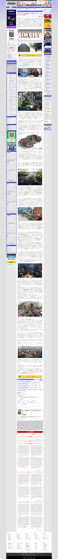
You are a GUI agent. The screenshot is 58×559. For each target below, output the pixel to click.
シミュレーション (29, 400)
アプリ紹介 (27, 547)
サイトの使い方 (16, 0)
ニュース (9, 55)
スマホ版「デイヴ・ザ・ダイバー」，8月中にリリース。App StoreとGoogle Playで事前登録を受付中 (48, 91)
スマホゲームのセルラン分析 (12, 86)
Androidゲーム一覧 (28, 550)
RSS (7, 0)
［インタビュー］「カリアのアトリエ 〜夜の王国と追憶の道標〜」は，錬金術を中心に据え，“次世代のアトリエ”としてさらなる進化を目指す (11, 223)
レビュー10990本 (9, 5)
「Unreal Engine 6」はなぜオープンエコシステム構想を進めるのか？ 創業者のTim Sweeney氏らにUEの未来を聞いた (11, 243)
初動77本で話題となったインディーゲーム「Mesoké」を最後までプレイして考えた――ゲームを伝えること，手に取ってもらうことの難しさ (11, 192)
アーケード (44, 543)
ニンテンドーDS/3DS (19, 543)
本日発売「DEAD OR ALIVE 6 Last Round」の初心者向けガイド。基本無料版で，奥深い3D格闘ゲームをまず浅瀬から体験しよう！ (11, 160)
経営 (28, 402)
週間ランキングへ (49, 93)
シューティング (45, 547)
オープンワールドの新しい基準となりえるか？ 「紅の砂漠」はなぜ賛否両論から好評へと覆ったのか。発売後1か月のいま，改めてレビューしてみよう (11, 202)
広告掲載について (10, 250)
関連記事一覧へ (41, 379)
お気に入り (42, 0)
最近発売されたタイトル (28, 8)
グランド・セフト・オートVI (48, 112)
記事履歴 (46, 0)
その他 (44, 549)
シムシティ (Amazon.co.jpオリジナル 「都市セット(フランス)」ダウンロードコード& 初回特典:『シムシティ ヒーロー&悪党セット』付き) (32, 410)
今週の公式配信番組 (11, 80)
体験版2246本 (14, 5)
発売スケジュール (10, 547)
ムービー (23, 8)
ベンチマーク (36, 548)
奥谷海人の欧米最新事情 (12, 74)
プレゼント (9, 119)
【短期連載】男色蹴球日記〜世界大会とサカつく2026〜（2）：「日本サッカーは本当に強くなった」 (36, 455)
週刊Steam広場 (11, 89)
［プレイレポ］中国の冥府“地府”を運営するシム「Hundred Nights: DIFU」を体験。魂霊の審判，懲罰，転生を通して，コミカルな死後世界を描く (36, 497)
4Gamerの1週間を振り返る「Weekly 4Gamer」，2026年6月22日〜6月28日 (22, 467)
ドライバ (36, 547)
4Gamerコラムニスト (11, 102)
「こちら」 (33, 554)
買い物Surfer (10, 107)
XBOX (13, 7)
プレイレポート (12, 8)
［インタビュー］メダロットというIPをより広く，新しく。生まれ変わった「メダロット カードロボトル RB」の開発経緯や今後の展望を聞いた (11, 233)
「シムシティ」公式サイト (30, 376)
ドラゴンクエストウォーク (48, 119)
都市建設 (31, 402)
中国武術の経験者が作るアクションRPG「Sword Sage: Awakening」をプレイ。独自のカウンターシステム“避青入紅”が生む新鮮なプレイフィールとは (36, 484)
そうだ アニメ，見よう (12, 92)
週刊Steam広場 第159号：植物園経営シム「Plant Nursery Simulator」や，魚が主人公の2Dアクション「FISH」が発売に (36, 467)
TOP (8, 7)
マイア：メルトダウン (48, 114)
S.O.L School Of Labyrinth (48, 116)
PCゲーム (17, 533)
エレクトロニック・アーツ (22, 402)
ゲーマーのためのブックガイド (12, 94)
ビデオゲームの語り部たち (12, 104)
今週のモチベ (10, 77)
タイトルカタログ (10, 548)
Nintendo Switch (10, 129)
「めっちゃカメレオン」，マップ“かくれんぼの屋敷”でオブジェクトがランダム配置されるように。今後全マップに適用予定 (48, 87)
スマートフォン (27, 543)
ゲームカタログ (34, 8)
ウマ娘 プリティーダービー (48, 105)
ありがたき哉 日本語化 (12, 108)
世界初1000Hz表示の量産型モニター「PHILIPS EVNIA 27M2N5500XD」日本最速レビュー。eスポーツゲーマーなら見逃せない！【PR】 (23, 497)
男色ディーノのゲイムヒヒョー (12, 83)
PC (10, 7)
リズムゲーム (45, 548)
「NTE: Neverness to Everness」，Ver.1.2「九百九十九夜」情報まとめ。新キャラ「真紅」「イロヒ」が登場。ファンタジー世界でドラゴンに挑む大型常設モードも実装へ (48, 72)
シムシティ (11, 37)
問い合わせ (20, 0)
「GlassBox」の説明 (20, 81)
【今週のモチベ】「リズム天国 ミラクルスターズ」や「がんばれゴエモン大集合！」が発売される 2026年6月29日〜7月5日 (23, 455)
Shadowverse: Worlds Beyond (48, 100)
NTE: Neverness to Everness (48, 109)
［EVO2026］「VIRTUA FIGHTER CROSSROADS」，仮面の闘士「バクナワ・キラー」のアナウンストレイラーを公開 (48, 65)
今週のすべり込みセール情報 (12, 88)
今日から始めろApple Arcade (12, 97)
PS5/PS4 (17, 7)
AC (37, 7)
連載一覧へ (14, 115)
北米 (35, 402)
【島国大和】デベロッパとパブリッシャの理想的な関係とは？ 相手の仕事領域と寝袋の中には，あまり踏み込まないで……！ (11, 180)
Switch (20, 7)
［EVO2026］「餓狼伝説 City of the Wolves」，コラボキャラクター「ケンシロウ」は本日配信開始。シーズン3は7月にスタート (48, 80)
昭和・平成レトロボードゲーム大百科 (12, 101)
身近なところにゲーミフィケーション (12, 110)
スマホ (23, 7)
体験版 (20, 8)
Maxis (9, 42)
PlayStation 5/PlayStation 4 (11, 128)
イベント (38, 402)
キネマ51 (10, 112)
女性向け (27, 7)
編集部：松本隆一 (40, 16)
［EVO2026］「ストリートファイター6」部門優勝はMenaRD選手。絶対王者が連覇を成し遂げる (48, 84)
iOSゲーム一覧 (28, 549)
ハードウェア (34, 7)
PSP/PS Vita (44, 533)
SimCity (34, 26)
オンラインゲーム (10, 534)
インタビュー (16, 8)
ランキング (49, 0)
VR (30, 7)
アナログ (41, 7)
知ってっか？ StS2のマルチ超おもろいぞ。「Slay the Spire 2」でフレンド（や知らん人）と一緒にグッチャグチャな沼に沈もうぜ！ (11, 212)
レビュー (8, 8)
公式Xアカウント (11, 0)
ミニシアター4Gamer (11, 105)
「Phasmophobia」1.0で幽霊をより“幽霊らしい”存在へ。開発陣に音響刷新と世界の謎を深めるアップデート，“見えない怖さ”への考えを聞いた (36, 526)
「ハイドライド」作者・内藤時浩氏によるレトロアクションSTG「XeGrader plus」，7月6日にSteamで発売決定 (48, 76)
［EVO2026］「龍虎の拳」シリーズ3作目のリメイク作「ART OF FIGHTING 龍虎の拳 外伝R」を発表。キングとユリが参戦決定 (48, 57)
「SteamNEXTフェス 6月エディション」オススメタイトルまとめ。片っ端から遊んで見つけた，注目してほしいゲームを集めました (11, 170)
